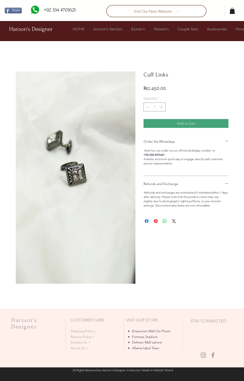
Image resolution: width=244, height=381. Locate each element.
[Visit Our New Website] (156, 11)
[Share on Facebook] (147, 221)
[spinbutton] (154, 107)
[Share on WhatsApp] (165, 221)
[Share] (13, 10)
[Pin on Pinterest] (156, 221)
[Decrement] (147, 107)
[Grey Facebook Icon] (212, 355)
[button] (232, 11)
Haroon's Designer (31, 29)
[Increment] (162, 107)
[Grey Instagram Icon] (203, 355)
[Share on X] (174, 221)
